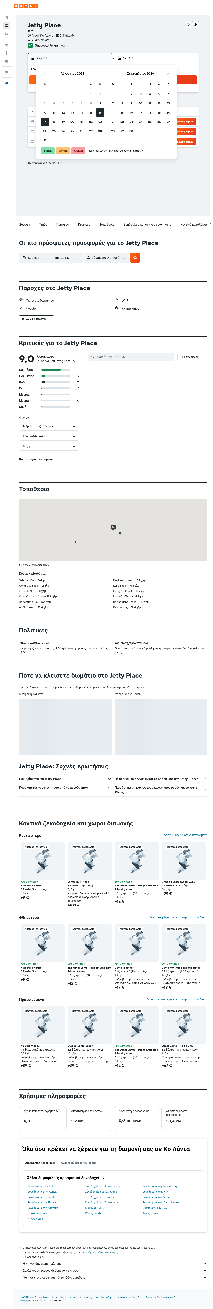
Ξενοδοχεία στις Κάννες (99, 1197)
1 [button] (90, 94)
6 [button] (72, 103)
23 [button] (100, 122)
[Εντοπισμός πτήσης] (7, 53)
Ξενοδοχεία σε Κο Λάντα (32, 1300)
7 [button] (81, 103)
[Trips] (7, 72)
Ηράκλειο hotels (37, 1213)
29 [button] (91, 131)
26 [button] (63, 131)
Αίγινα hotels (35, 1218)
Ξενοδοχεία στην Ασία (66, 1297)
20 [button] (72, 122)
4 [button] (54, 103)
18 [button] (54, 122)
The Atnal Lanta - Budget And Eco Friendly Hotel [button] (136, 887)
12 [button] (63, 112)
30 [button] (100, 131)
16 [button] (100, 112)
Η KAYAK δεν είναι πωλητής (115, 1263)
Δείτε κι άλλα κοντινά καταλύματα (185, 835)
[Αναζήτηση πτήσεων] (7, 18)
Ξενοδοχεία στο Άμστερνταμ (102, 1186)
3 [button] (45, 103)
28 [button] (81, 131)
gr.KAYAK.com (26, 1297)
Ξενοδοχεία (44, 1297)
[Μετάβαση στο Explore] (7, 45)
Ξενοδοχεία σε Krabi (126, 1297)
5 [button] (63, 103)
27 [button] (72, 131)
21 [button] (81, 122)
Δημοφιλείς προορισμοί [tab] (40, 1163)
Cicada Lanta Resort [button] (80, 1045)
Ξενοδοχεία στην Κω (155, 1191)
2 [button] (100, 94)
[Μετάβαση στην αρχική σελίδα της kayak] (26, 6)
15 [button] (91, 112)
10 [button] (44, 112)
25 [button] (54, 131)
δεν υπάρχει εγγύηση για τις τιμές (100, 1252)
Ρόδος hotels (93, 1213)
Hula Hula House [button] (31, 885)
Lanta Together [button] (124, 967)
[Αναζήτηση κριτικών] (134, 357)
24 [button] (44, 131)
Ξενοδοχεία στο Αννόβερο (101, 1191)
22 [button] (91, 122)
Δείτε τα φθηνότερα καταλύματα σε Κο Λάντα (178, 917)
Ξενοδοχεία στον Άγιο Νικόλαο (161, 1202)
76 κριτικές (57, 45)
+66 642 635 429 (39, 40)
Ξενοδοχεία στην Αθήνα (42, 1191)
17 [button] (44, 122)
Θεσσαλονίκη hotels (155, 1208)
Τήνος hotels (150, 1213)
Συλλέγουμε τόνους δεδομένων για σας (115, 1270)
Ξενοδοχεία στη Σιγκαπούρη (102, 1202)
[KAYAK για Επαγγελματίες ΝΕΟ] (7, 61)
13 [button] (72, 112)
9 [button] (100, 103)
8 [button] (91, 103)
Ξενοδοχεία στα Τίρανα (42, 1202)
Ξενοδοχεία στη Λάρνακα (43, 1208)
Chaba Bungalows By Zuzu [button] (178, 881)
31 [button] (44, 140)
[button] (6, 6)
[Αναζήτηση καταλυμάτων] (7, 26)
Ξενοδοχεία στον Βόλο (41, 1186)
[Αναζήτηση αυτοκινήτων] (7, 34)
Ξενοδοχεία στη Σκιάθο (42, 1197)
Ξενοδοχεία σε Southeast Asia (157, 1297)
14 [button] (81, 112)
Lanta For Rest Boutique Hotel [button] (181, 967)
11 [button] (54, 112)
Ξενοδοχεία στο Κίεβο (156, 1197)
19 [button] (63, 122)
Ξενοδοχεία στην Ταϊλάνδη (97, 1297)
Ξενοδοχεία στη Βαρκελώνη (160, 1186)
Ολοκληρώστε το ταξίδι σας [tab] (78, 1163)
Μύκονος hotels (94, 1208)
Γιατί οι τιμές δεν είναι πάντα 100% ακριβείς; (115, 1277)
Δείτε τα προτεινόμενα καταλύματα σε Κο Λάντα (176, 999)
